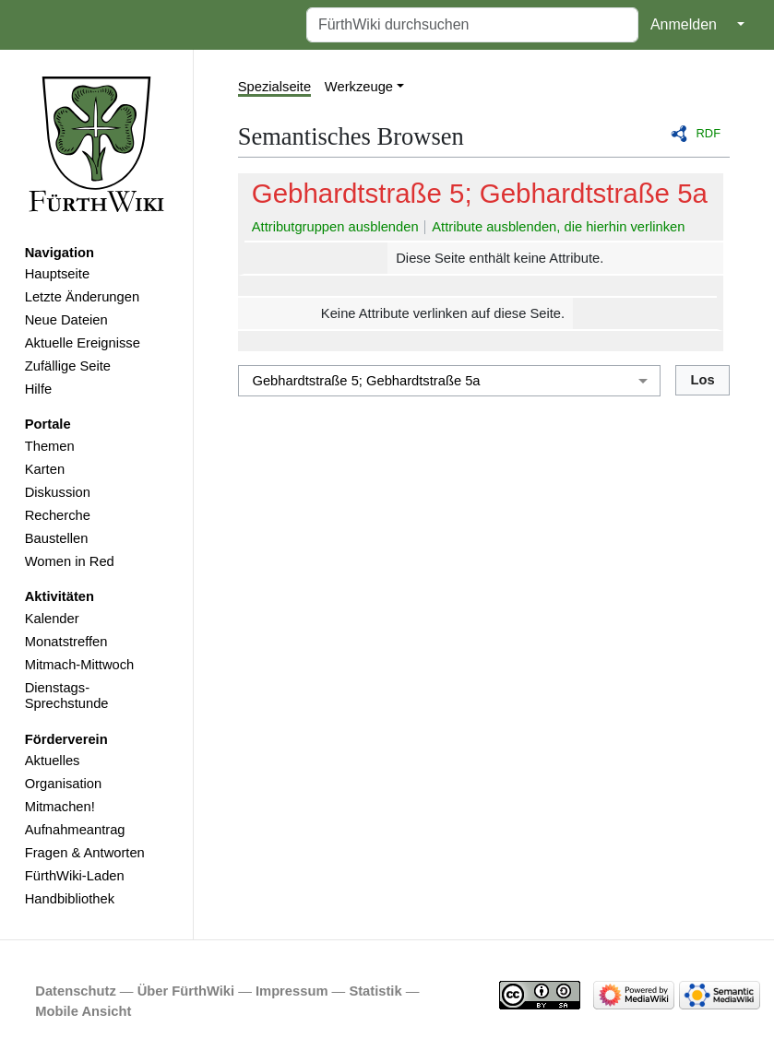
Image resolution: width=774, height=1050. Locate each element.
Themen (50, 446)
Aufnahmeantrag (75, 829)
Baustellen (57, 538)
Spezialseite (274, 86)
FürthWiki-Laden (75, 875)
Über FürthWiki (185, 991)
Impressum (292, 991)
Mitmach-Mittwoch (80, 664)
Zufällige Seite (68, 366)
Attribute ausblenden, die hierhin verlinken (558, 226)
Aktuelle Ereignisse (82, 343)
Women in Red (69, 561)
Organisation (63, 783)
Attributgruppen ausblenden (335, 226)
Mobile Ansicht (83, 1011)
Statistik (375, 991)
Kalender (52, 618)
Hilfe (38, 389)
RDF (708, 133)
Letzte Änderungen (82, 296)
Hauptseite (57, 273)
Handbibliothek (69, 898)
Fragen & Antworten (85, 852)
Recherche (57, 515)
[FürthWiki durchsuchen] (472, 24)
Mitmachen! (60, 806)
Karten (45, 469)
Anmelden (683, 24)
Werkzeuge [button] (359, 86)
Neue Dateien (66, 320)
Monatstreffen (66, 641)
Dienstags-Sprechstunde (67, 696)
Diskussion (57, 492)
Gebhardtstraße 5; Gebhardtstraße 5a (480, 193)
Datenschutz (75, 991)
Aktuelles (52, 760)
